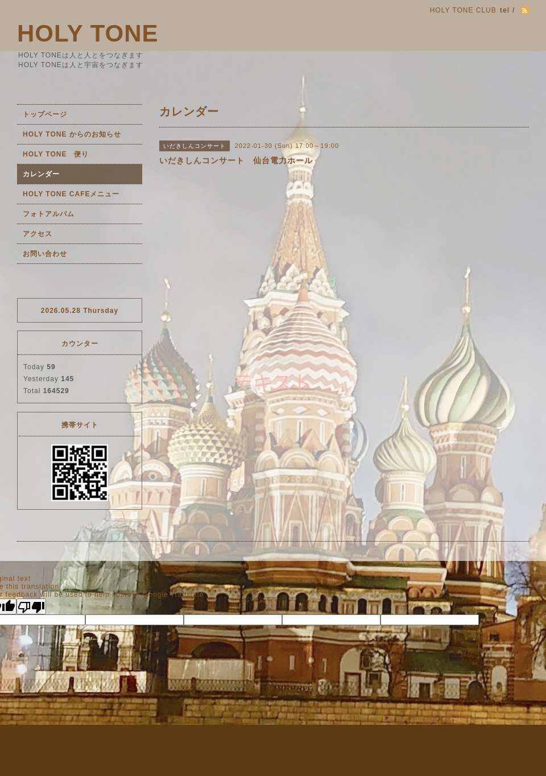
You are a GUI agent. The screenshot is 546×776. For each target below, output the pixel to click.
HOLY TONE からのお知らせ (72, 134)
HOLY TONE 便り (56, 154)
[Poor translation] (31, 606)
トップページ (45, 114)
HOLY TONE (88, 33)
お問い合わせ (45, 254)
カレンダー (41, 174)
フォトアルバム (49, 214)
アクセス (37, 234)
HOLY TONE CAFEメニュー (71, 194)
